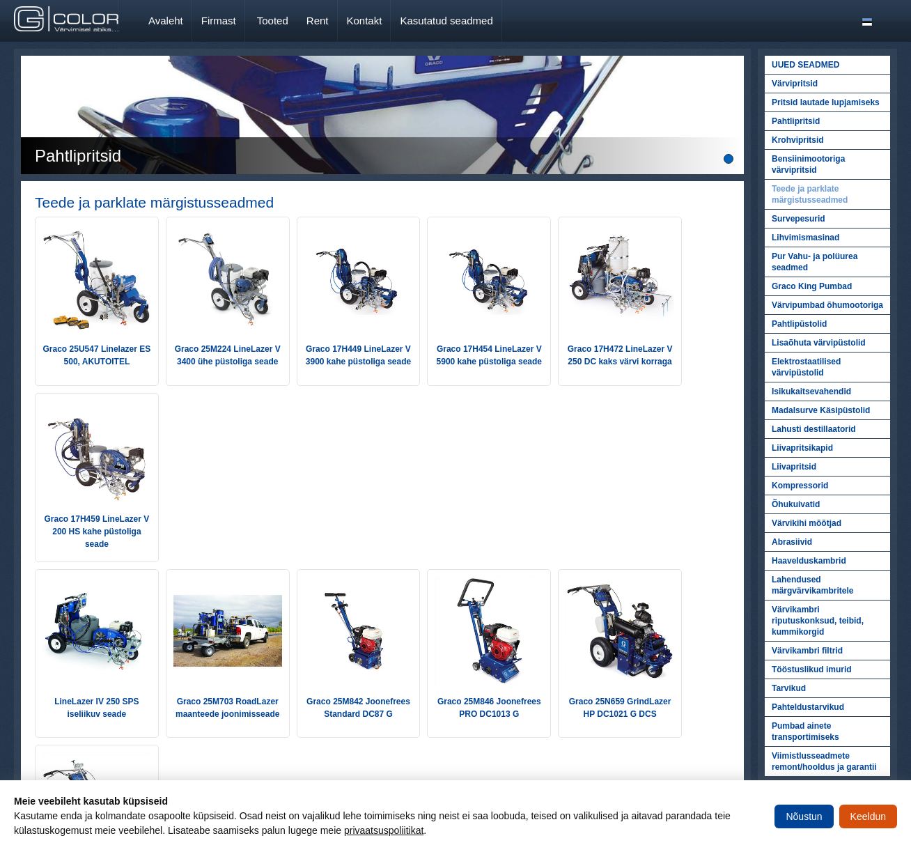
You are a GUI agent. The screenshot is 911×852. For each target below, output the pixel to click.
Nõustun (804, 816)
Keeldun (868, 816)
